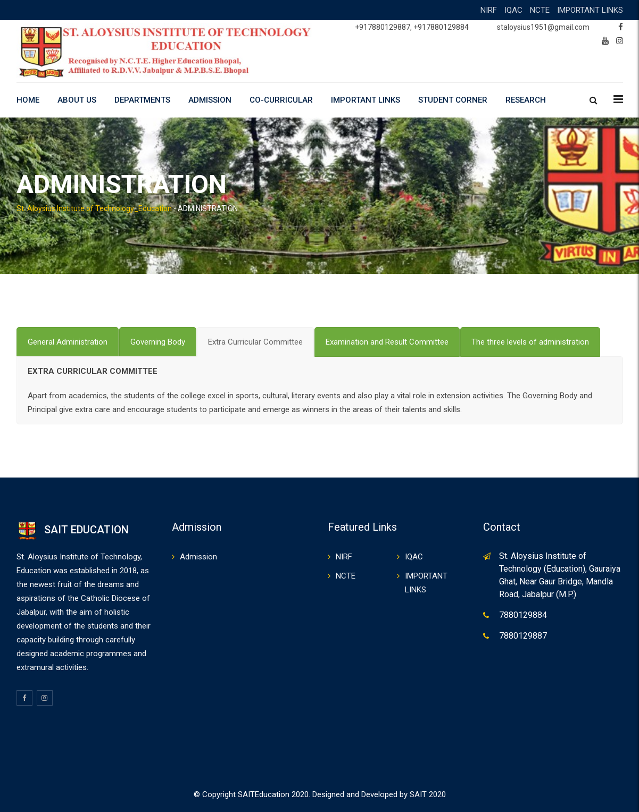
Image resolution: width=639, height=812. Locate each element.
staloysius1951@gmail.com (543, 27)
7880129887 (523, 636)
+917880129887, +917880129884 (412, 27)
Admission (198, 557)
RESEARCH (525, 100)
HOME (27, 100)
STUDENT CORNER (452, 100)
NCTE (540, 10)
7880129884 (523, 615)
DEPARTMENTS (142, 100)
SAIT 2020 (428, 794)
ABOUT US (76, 100)
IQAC (513, 10)
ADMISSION (209, 100)
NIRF (488, 10)
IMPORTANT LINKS (590, 10)
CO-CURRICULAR (281, 100)
